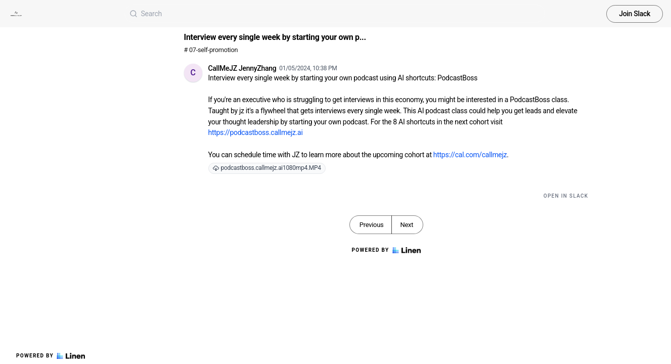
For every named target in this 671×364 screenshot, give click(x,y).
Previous (372, 225)
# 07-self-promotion (211, 50)
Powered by (50, 356)
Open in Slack (566, 196)
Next (406, 225)
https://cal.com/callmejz (470, 155)
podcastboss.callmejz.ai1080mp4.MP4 (267, 167)
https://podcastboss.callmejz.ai (255, 132)
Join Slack (634, 14)
